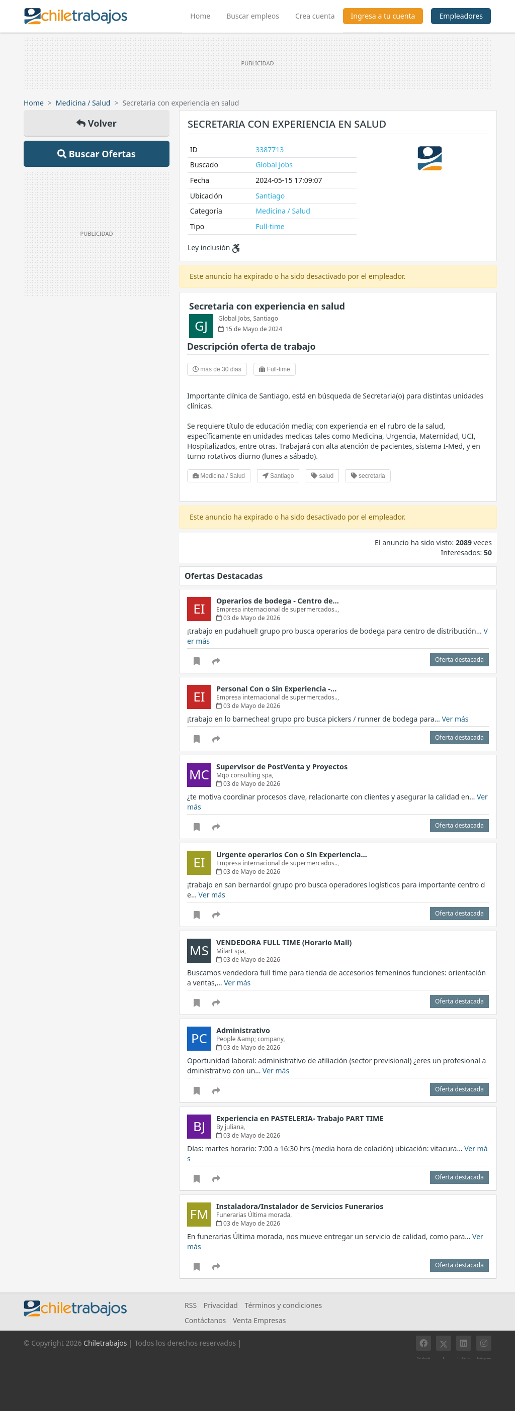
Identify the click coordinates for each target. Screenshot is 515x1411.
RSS (191, 1305)
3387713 (269, 149)
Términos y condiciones (283, 1305)
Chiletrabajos (105, 1343)
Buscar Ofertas (96, 154)
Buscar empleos (252, 16)
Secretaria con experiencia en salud (267, 306)
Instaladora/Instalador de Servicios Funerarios (300, 1206)
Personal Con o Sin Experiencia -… (276, 688)
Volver (96, 123)
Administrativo (243, 1030)
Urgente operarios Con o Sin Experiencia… (291, 854)
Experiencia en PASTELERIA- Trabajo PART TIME (300, 1118)
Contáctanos (205, 1320)
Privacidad (221, 1305)
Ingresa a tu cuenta (383, 16)
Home (204, 15)
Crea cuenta (315, 16)
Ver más (455, 719)
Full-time (269, 226)
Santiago (270, 195)
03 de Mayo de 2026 (248, 618)
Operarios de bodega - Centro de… (277, 601)
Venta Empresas (259, 1320)
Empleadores (461, 16)
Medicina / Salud (83, 103)
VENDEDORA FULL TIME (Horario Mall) (284, 942)
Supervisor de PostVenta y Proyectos (282, 766)
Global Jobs (274, 164)
